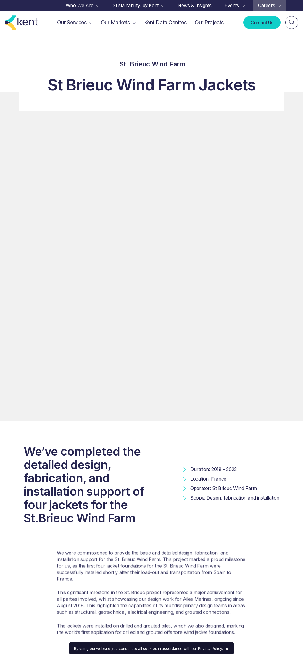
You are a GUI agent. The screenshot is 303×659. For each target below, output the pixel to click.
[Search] (291, 22)
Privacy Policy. (210, 648)
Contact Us (261, 22)
